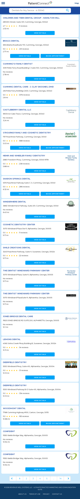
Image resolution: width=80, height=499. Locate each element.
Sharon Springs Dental (16, 178)
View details (40, 33)
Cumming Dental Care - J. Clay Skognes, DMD (28, 86)
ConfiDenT (9, 431)
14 (60, 478)
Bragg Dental (11, 41)
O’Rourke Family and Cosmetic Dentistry (27, 132)
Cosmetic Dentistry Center (19, 224)
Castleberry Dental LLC (17, 109)
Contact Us (57, 494)
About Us (22, 494)
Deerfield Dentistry (15, 362)
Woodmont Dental (14, 408)
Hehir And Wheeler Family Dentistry (24, 155)
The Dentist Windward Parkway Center (26, 270)
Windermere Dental (14, 201)
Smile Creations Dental (16, 247)
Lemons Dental (12, 339)
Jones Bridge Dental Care (18, 316)
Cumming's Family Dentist (18, 63)
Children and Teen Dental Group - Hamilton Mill (31, 18)
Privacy (46, 494)
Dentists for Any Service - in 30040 (28, 10)
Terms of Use (34, 494)
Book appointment (55, 56)
